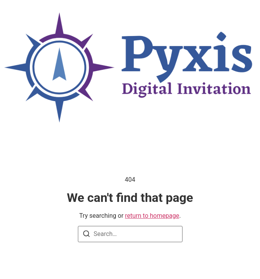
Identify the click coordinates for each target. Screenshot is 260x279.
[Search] (86, 235)
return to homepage (152, 215)
